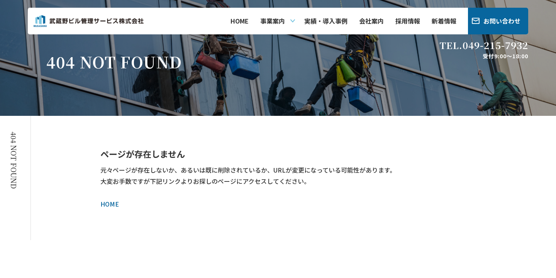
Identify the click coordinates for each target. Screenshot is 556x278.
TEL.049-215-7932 (483, 45)
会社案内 (371, 20)
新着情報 (444, 20)
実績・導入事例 (326, 20)
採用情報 (407, 20)
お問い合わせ (501, 20)
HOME (240, 20)
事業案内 (272, 20)
